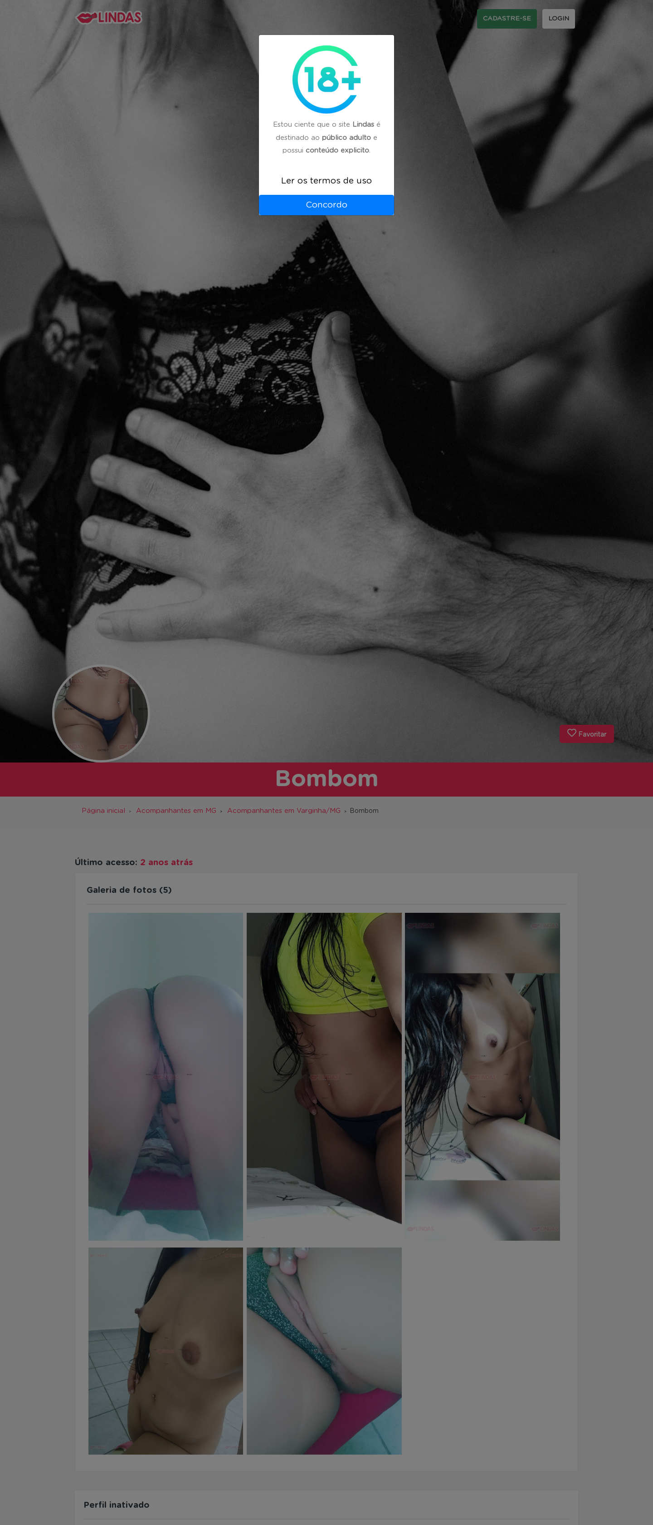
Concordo (326, 205)
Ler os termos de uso (326, 181)
